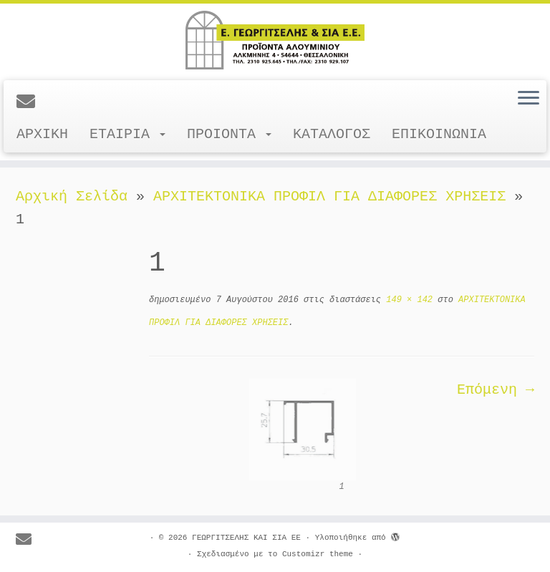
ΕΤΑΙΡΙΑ (127, 134)
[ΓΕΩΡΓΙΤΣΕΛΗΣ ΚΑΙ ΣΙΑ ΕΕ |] (275, 40)
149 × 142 (407, 300)
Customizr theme (317, 554)
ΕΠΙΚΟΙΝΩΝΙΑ (439, 134)
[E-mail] (30, 103)
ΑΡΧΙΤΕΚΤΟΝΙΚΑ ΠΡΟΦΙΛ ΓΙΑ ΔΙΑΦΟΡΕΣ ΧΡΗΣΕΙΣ (329, 196)
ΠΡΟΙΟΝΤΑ (229, 134)
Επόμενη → (495, 390)
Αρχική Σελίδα (76, 196)
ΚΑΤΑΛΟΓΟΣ (331, 134)
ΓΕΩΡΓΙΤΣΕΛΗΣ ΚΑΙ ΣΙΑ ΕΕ (246, 537)
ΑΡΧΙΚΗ (42, 134)
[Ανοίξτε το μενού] (528, 99)
